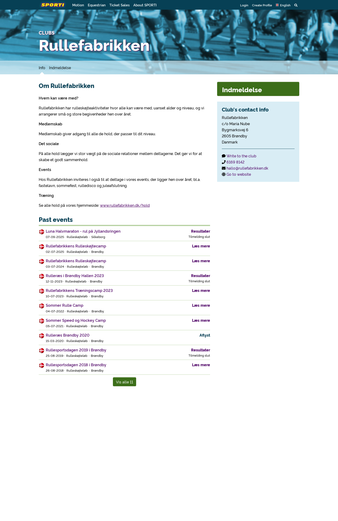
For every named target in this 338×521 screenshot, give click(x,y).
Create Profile (262, 5)
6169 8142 (235, 161)
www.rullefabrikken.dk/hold (125, 205)
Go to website (239, 174)
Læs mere (201, 245)
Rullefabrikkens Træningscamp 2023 (79, 290)
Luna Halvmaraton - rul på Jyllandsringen (83, 231)
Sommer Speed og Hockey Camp (76, 320)
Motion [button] (78, 4)
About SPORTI (145, 4)
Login (244, 5)
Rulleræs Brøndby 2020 (67, 335)
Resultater (200, 231)
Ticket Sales (119, 4)
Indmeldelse (60, 67)
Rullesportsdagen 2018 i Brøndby (76, 364)
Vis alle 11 (124, 381)
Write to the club (241, 155)
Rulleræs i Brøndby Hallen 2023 (75, 275)
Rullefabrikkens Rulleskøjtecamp (76, 245)
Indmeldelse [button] (242, 89)
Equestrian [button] (97, 4)
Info (42, 67)
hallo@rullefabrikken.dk (247, 168)
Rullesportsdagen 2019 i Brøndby (76, 349)
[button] (283, 5)
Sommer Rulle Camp (64, 305)
